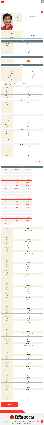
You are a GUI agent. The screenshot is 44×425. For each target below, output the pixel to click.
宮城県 (28, 50)
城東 (32, 20)
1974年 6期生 (32, 35)
